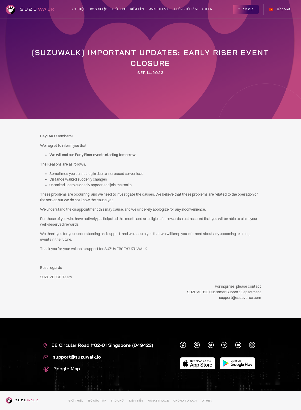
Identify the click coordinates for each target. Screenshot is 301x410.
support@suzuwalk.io (72, 357)
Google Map (62, 368)
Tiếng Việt (279, 9)
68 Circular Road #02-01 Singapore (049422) (98, 345)
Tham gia (245, 9)
